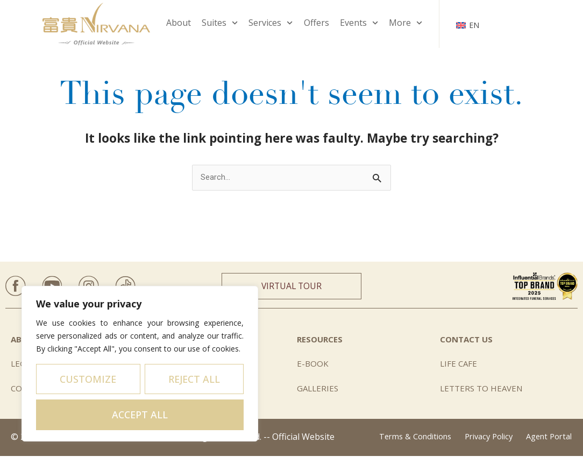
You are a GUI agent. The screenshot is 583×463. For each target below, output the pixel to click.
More (405, 23)
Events (359, 23)
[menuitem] (467, 24)
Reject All (194, 379)
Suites (220, 23)
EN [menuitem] (474, 25)
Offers (316, 23)
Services (270, 23)
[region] (140, 363)
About (178, 23)
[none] (467, 24)
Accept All (140, 414)
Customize (88, 379)
